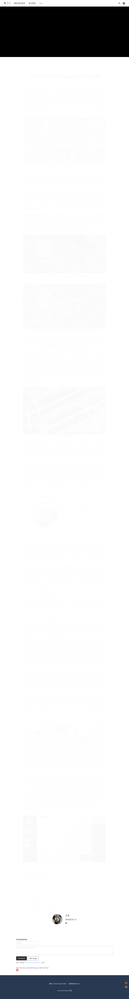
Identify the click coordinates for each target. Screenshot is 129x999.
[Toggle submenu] (41, 3)
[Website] (66, 923)
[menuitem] (7, 3)
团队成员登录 (19, 3)
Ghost (78, 984)
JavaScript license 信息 (64, 990)
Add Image (33, 958)
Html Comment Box (32, 962)
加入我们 (32, 3)
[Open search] (119, 3)
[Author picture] (57, 919)
